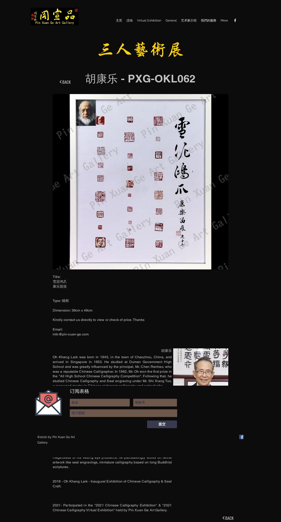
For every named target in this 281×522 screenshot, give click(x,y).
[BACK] (65, 81)
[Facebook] (235, 20)
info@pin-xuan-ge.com (71, 334)
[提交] (162, 424)
